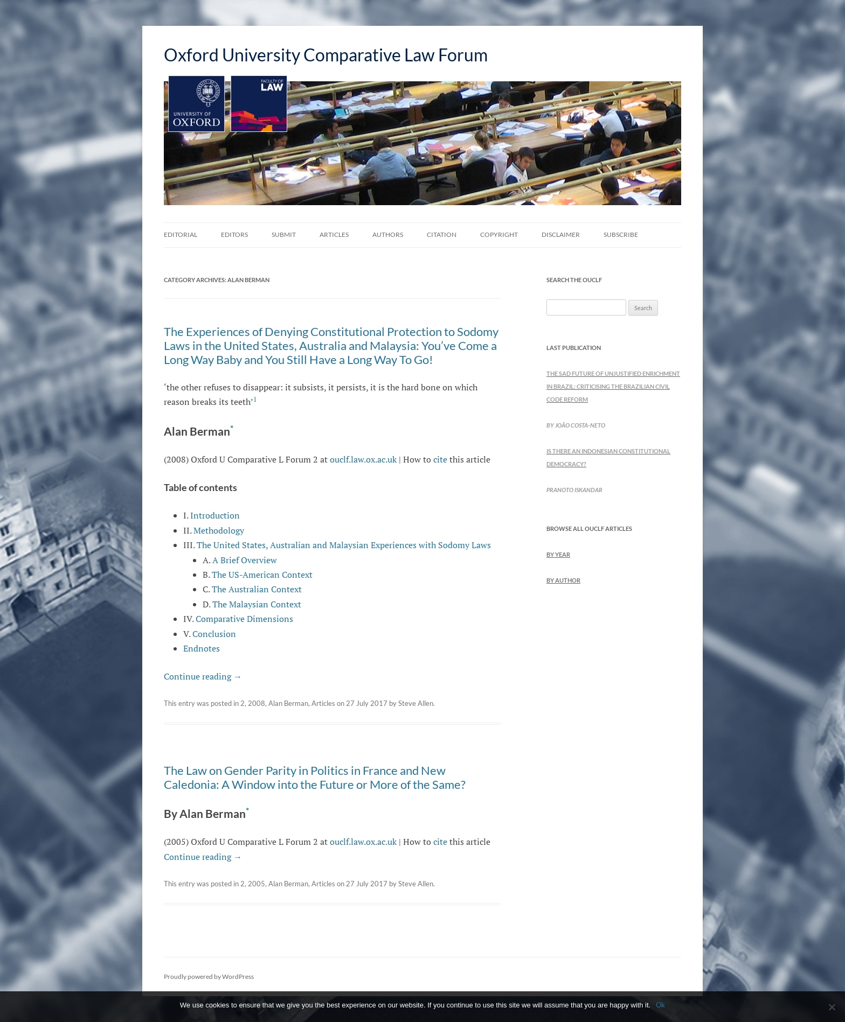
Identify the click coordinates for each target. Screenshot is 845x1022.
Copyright (499, 234)
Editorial (180, 234)
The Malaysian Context (256, 604)
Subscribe (621, 234)
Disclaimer (561, 234)
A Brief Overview (244, 560)
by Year (558, 554)
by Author (563, 580)
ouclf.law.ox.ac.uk (363, 459)
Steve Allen (415, 703)
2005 (256, 883)
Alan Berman (288, 703)
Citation (441, 234)
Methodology (218, 530)
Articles (334, 234)
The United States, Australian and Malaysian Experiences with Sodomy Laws (344, 545)
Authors (387, 234)
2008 (256, 703)
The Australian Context (257, 589)
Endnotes (201, 648)
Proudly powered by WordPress (209, 976)
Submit (284, 234)
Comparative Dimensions (244, 619)
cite (440, 459)
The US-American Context (262, 574)
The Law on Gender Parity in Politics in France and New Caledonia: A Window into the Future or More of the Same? (315, 777)
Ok (660, 1004)
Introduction (215, 515)
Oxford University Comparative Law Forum (326, 54)
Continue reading (203, 676)
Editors (234, 234)
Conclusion (214, 634)
